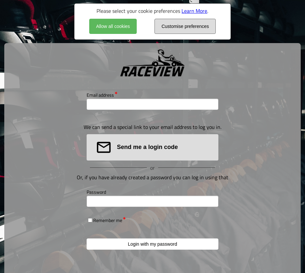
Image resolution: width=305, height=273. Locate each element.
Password (96, 191)
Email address (100, 94)
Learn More (194, 11)
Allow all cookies (113, 26)
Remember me (107, 220)
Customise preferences (185, 26)
